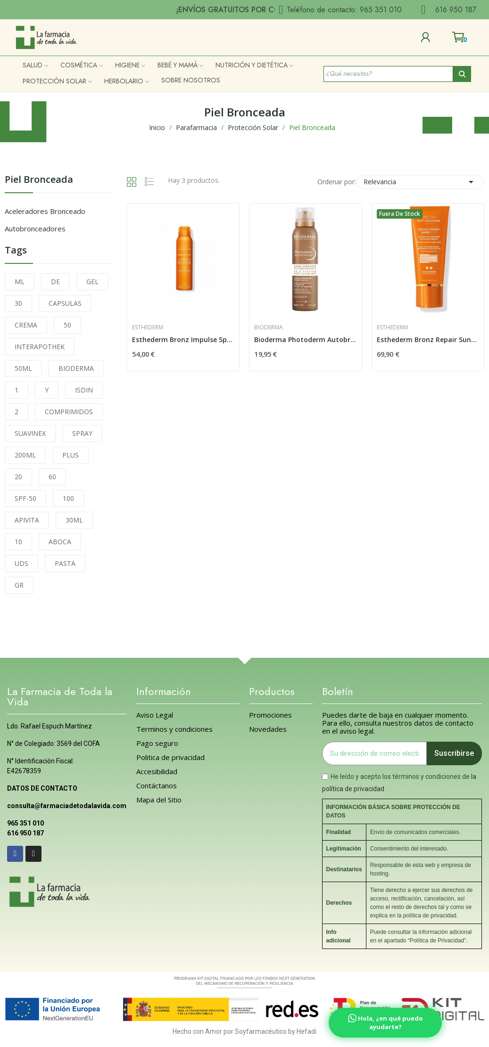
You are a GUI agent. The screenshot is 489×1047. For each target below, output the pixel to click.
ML (20, 281)
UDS (21, 563)
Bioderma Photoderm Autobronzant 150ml (305, 339)
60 (52, 476)
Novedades (268, 729)
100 (68, 498)
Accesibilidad (156, 772)
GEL (92, 281)
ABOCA (60, 541)
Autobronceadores (35, 228)
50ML (23, 368)
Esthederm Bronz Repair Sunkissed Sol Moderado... (428, 339)
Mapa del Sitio (159, 800)
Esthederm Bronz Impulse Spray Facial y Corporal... (183, 339)
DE (55, 281)
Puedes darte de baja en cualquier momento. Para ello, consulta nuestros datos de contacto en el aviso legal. (397, 723)
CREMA (26, 324)
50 (67, 324)
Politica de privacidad (170, 757)
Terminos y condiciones (174, 729)
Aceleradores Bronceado (45, 211)
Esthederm (147, 327)
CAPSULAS (65, 303)
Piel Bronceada (39, 180)
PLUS (70, 454)
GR (19, 585)
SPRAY (82, 433)
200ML (25, 454)
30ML (74, 519)
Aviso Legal (154, 715)
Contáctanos (156, 786)
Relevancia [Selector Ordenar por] (420, 182)
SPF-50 (25, 498)
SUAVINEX (30, 433)
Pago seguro (157, 743)
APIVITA (27, 519)
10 (18, 541)
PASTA (65, 563)
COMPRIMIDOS (69, 411)
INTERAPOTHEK (40, 346)
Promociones (270, 715)
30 (18, 303)
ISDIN (84, 389)
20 (18, 476)
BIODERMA (76, 368)
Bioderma (268, 327)
